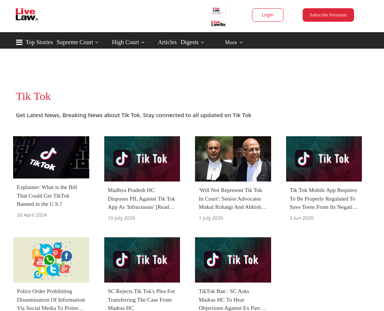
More (234, 42)
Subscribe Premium (328, 15)
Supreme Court (75, 42)
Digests (190, 42)
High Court (125, 42)
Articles (167, 42)
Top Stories (39, 42)
